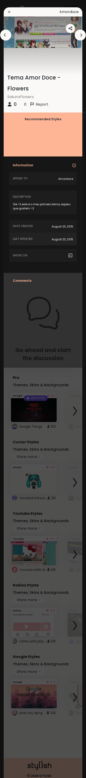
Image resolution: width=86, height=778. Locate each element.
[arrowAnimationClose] (5, 35)
